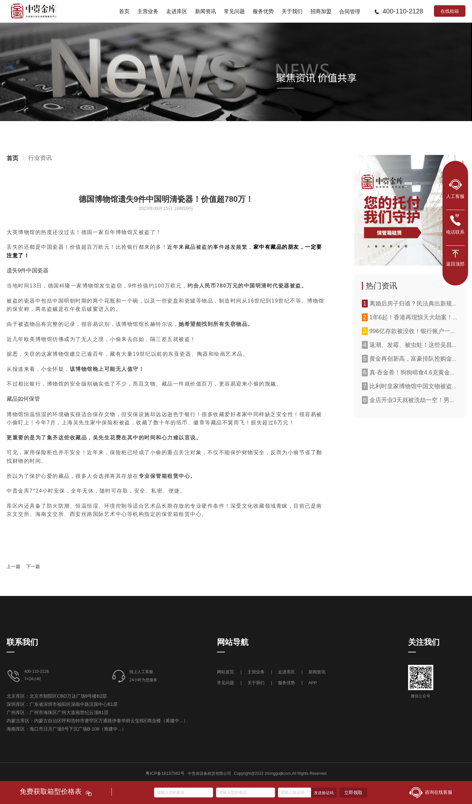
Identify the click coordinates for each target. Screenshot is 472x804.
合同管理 (349, 11)
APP (312, 682)
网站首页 (226, 671)
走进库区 (287, 671)
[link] (12, 158)
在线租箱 (450, 10)
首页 (12, 158)
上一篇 (13, 566)
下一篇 (33, 566)
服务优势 (286, 682)
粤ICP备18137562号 (165, 773)
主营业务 (256, 671)
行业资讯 (40, 158)
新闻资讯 (316, 671)
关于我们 (256, 682)
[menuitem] (124, 11)
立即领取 (353, 792)
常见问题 (225, 682)
